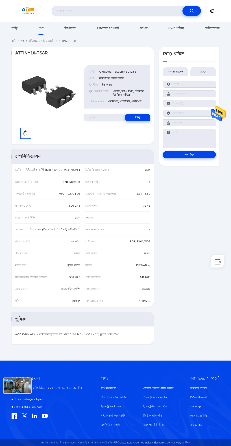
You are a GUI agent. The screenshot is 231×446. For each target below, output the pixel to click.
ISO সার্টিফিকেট (198, 397)
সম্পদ (143, 28)
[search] (191, 11)
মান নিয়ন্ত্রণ (195, 406)
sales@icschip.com (29, 399)
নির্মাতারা (70, 28)
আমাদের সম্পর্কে (108, 28)
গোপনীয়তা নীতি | (50, 442)
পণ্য (40, 28)
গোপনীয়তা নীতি (198, 415)
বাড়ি (15, 28)
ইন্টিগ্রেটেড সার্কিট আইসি (41, 40)
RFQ (137, 117)
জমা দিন (189, 154)
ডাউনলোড (212, 28)
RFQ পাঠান (176, 28)
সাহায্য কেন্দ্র (196, 424)
